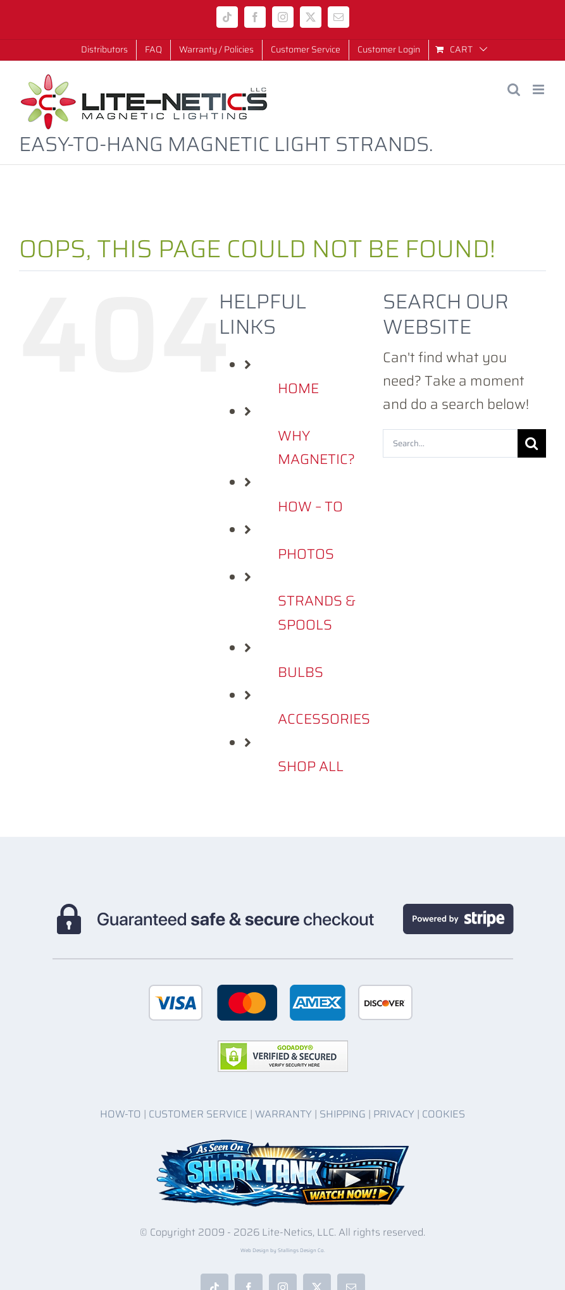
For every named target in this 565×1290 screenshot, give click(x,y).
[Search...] (450, 443)
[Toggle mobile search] (513, 89)
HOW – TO (310, 507)
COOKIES (443, 1114)
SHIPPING (343, 1114)
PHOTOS (306, 554)
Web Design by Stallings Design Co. (282, 1250)
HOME (298, 388)
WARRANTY (283, 1114)
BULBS (300, 672)
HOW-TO (120, 1114)
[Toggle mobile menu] (539, 89)
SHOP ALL (311, 766)
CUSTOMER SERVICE (198, 1114)
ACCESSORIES (324, 719)
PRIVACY (393, 1114)
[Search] (532, 443)
